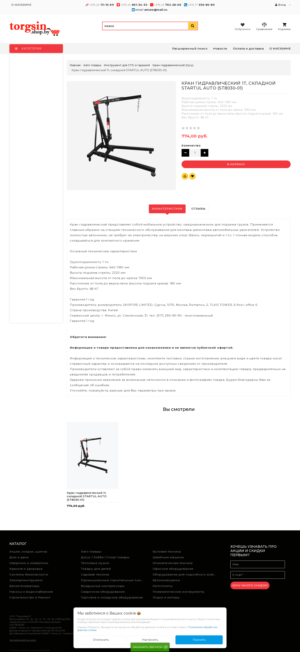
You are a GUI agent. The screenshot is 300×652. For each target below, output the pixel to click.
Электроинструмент (26, 580)
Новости (220, 48)
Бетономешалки (166, 580)
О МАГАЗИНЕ (280, 48)
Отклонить (101, 639)
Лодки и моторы (166, 597)
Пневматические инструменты (179, 591)
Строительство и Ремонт (29, 597)
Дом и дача (18, 557)
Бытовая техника (167, 551)
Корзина (284, 27)
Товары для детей (96, 569)
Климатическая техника (173, 563)
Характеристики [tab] (167, 208)
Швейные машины (168, 557)
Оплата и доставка (248, 48)
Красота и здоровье (25, 569)
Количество (191, 145)
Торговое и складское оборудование (112, 597)
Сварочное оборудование (103, 591)
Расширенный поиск (190, 48)
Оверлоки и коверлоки (28, 563)
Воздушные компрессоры (103, 586)
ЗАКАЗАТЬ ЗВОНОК (147, 647)
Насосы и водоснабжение (31, 591)
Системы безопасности (28, 574)
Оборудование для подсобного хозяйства (186, 574)
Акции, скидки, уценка (28, 551)
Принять (199, 639)
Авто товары (91, 551)
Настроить (150, 639)
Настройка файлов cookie (22, 640)
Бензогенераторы (24, 586)
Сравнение (264, 26)
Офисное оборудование (173, 569)
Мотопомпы (163, 586)
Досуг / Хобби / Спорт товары (105, 557)
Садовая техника (95, 574)
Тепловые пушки (95, 563)
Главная (75, 65)
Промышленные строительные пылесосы (114, 580)
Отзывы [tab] (198, 208)
